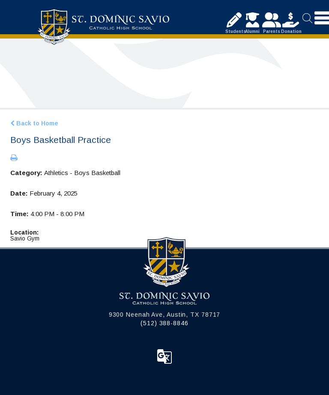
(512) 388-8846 (164, 323)
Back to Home (34, 123)
